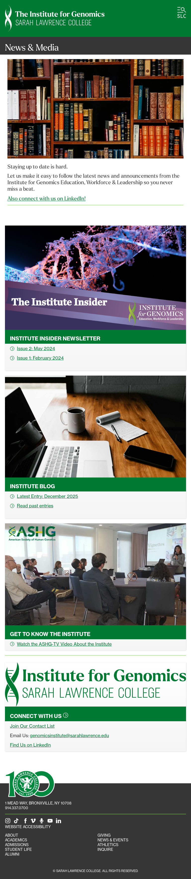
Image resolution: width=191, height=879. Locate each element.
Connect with (39, 716)
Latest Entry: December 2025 (44, 496)
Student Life (18, 849)
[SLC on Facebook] (25, 822)
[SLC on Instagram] (8, 822)
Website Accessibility (28, 826)
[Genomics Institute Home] (54, 18)
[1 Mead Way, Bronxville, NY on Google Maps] (38, 803)
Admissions (17, 844)
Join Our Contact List (32, 726)
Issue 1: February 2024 (37, 358)
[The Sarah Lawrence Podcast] (42, 822)
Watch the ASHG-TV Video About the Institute (61, 644)
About (11, 835)
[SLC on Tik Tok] (17, 822)
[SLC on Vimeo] (34, 822)
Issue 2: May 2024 (32, 348)
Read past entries (31, 505)
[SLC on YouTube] (51, 822)
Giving (104, 835)
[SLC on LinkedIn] (59, 822)
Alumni (12, 854)
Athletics (107, 844)
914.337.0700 (16, 807)
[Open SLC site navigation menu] (181, 12)
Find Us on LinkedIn (30, 745)
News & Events (112, 840)
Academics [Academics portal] (16, 840)
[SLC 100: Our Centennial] (30, 783)
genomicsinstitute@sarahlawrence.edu (69, 735)
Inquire (105, 849)
